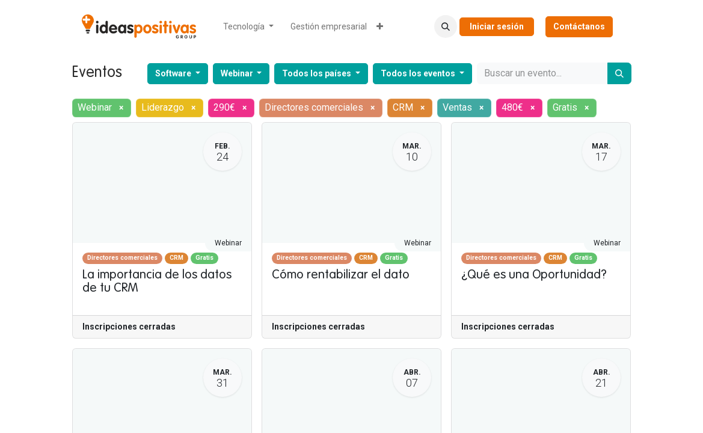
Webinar (228, 243)
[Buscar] (619, 73)
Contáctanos (579, 26)
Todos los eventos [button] (419, 73)
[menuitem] (248, 27)
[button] (445, 26)
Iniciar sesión (497, 26)
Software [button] (174, 73)
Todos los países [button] (317, 73)
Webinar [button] (238, 73)
